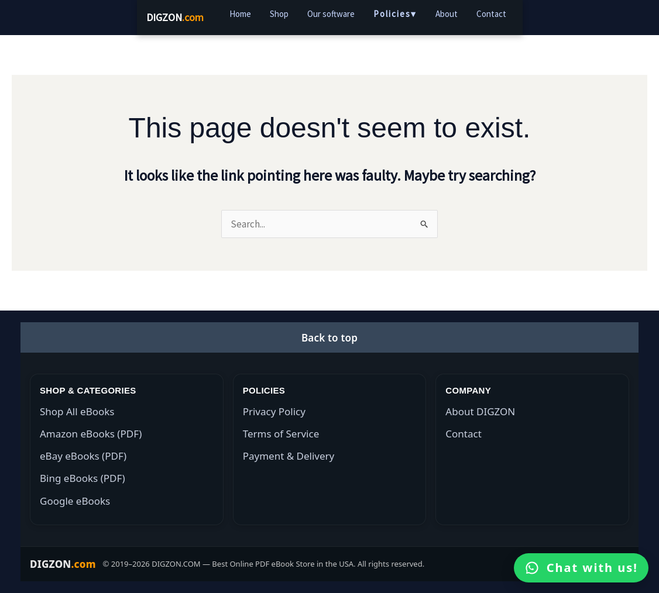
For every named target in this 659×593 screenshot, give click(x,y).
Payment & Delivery (289, 456)
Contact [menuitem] (491, 13)
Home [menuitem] (240, 13)
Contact (463, 433)
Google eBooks (75, 501)
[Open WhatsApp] (581, 567)
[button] (329, 337)
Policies (395, 14)
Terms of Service (281, 433)
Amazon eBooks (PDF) (91, 433)
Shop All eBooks (77, 411)
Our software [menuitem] (331, 13)
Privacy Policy (274, 411)
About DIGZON (480, 411)
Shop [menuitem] (279, 13)
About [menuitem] (446, 13)
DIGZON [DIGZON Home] (175, 17)
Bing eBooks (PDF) (82, 478)
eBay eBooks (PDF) (83, 456)
